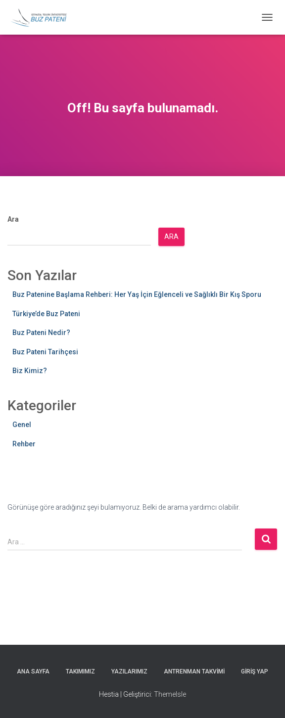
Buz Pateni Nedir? (41, 332)
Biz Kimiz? (29, 371)
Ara (13, 219)
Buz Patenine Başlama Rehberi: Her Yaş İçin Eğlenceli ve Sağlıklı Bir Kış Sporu (136, 294)
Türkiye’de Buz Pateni (46, 314)
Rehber (24, 444)
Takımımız (80, 671)
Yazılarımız (129, 671)
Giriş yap (254, 671)
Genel (21, 425)
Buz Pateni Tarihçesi (45, 352)
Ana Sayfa (33, 671)
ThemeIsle (170, 694)
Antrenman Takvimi (194, 671)
